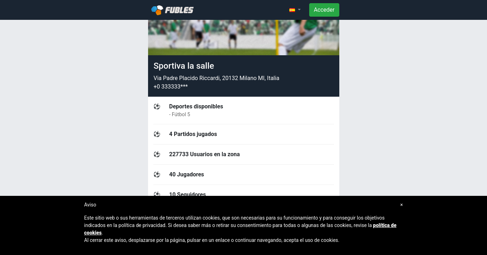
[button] (295, 10)
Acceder (324, 9)
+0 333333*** (171, 86)
